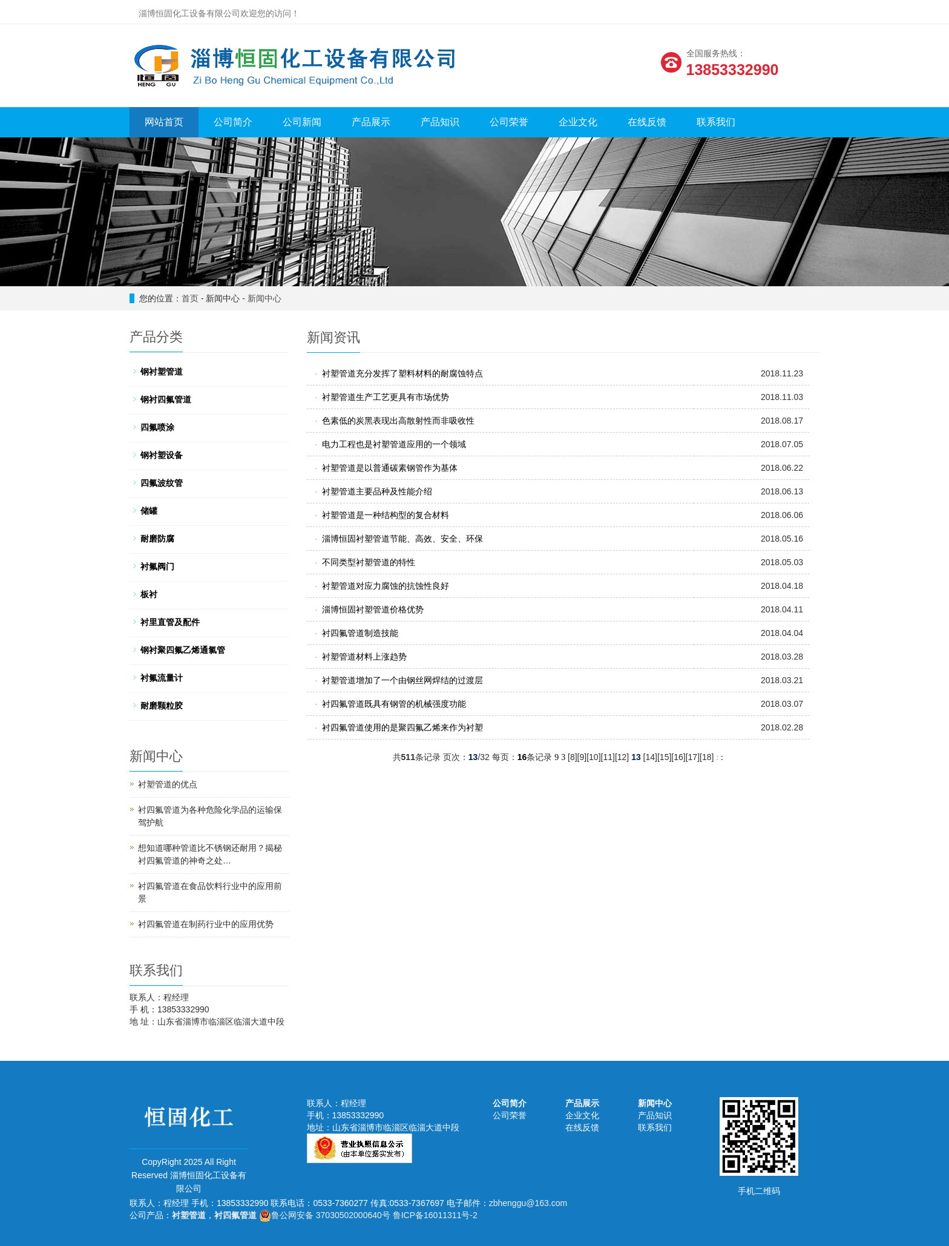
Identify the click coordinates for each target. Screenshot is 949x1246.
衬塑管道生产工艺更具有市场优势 (385, 397)
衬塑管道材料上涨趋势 (364, 656)
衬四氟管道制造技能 (360, 633)
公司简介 (233, 122)
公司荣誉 (509, 122)
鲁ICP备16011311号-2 (435, 1215)
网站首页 (164, 122)
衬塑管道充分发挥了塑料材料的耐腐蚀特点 (402, 373)
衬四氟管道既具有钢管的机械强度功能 (394, 704)
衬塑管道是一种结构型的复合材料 (385, 515)
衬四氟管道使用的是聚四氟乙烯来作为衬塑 (402, 727)
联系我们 (716, 122)
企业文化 (578, 122)
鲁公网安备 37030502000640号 (324, 1215)
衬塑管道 (189, 1215)
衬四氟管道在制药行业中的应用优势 (206, 924)
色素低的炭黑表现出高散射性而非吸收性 (398, 420)
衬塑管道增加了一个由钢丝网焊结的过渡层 (402, 680)
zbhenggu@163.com (528, 1203)
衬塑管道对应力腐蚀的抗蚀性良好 (385, 586)
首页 (190, 298)
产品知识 (440, 122)
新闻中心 (264, 298)
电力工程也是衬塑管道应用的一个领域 (394, 444)
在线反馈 (647, 122)
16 (678, 757)
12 (622, 757)
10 (594, 757)
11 (607, 757)
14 (650, 757)
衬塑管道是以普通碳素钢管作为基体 (390, 468)
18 (707, 757)
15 (664, 757)
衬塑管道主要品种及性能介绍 (377, 491)
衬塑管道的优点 (167, 784)
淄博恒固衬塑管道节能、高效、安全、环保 (402, 538)
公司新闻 (302, 122)
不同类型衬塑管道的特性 (368, 562)
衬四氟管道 (235, 1215)
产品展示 (371, 122)
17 (693, 757)
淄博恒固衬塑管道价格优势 (373, 609)
